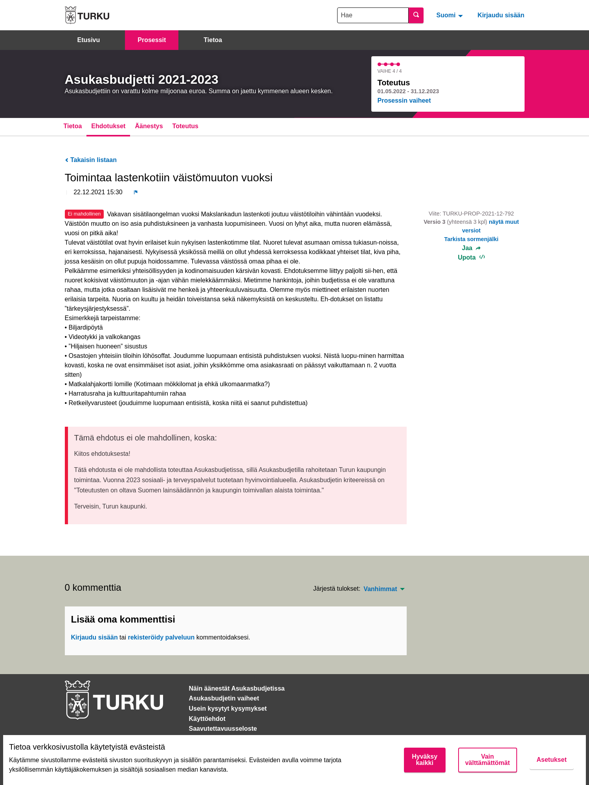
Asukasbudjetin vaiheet (224, 698)
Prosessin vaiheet (404, 100)
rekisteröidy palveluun (161, 637)
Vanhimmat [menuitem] (380, 589)
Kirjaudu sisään (500, 15)
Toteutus (185, 126)
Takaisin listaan (91, 160)
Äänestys (149, 126)
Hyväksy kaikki (424, 759)
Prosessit (152, 40)
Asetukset (552, 759)
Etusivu (88, 40)
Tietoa (213, 40)
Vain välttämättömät (487, 759)
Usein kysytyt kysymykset (228, 708)
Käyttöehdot (207, 718)
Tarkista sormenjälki (471, 239)
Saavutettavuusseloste (223, 728)
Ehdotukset (108, 126)
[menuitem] (450, 14)
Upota (471, 257)
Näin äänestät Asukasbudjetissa (237, 688)
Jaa (471, 248)
